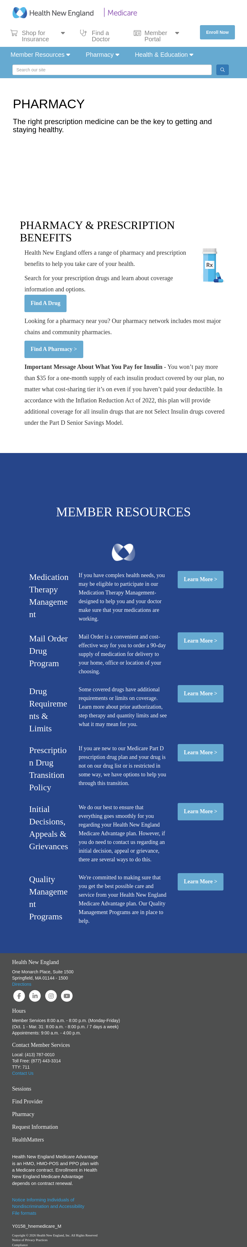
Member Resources (40, 54)
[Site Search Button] (222, 70)
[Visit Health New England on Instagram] (51, 995)
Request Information (35, 1127)
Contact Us (22, 1073)
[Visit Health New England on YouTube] (66, 995)
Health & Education (164, 54)
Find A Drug (45, 303)
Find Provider (27, 1101)
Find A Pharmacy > (54, 349)
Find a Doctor (95, 36)
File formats (24, 1213)
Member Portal (156, 36)
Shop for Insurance (37, 36)
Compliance (20, 1245)
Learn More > (200, 579)
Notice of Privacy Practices (30, 1240)
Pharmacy (102, 54)
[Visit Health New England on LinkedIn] (36, 995)
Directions (21, 984)
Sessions (21, 1089)
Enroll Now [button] (217, 32)
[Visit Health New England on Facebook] (20, 995)
